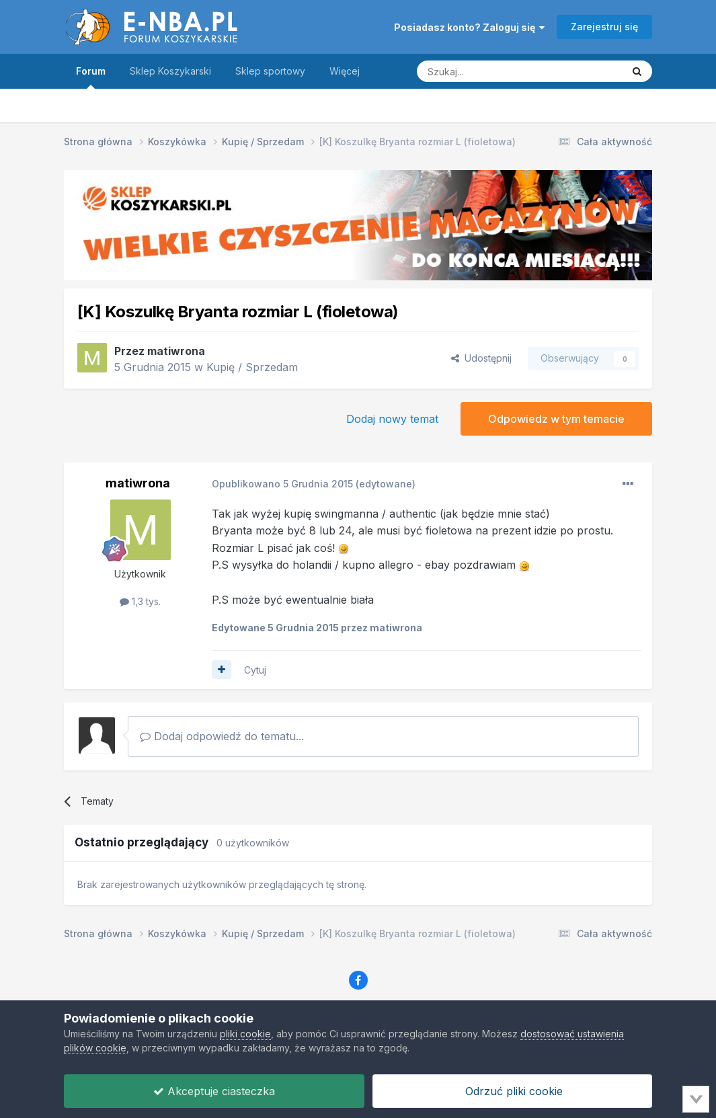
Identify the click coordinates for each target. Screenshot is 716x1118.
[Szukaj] (486, 71)
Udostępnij (481, 358)
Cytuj (255, 670)
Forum (91, 77)
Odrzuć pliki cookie (512, 1091)
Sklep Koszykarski (170, 71)
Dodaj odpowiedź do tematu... (222, 736)
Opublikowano (282, 483)
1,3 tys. (140, 601)
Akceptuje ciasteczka (214, 1091)
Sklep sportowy (270, 71)
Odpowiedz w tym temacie (556, 419)
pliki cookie (245, 1033)
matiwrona (176, 351)
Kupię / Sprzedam (252, 367)
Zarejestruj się (604, 26)
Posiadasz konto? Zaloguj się (469, 27)
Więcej (344, 71)
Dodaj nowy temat (392, 419)
